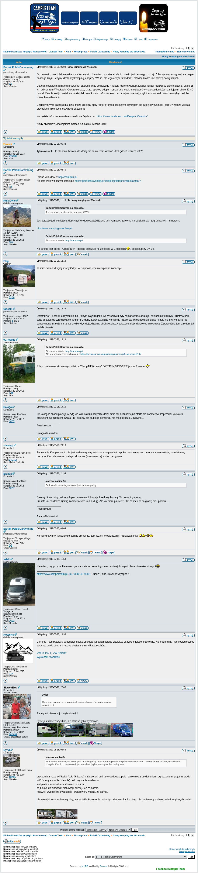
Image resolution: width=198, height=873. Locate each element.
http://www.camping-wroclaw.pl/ (54, 228)
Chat (139, 39)
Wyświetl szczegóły (13, 138)
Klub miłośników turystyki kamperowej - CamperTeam (33, 51)
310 (15, 460)
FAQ (46, 39)
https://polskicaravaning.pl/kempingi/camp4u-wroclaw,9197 (108, 180)
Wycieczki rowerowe (48, 657)
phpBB (84, 866)
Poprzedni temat (165, 51)
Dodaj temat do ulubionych (182, 849)
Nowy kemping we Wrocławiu (129, 51)
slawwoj (8, 445)
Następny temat (186, 51)
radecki (7, 308)
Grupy (87, 39)
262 (11, 734)
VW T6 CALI (44, 653)
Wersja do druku (187, 851)
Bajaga (7, 407)
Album (128, 39)
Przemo (103, 866)
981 (15, 156)
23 (12, 393)
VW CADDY (60, 653)
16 (10, 242)
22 (13, 621)
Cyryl (6, 750)
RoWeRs (8, 634)
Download (151, 39)
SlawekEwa (10, 687)
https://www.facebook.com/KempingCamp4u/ (122, 116)
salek (6, 559)
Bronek (7, 144)
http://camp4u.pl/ (67, 177)
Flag (6, 261)
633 (15, 734)
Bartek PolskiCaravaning (18, 67)
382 (11, 777)
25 (14, 777)
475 (11, 156)
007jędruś (9, 339)
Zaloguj (115, 39)
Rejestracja (100, 39)
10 (13, 297)
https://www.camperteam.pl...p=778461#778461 (64, 574)
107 (11, 421)
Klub (69, 51)
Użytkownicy (72, 39)
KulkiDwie (9, 200)
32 (10, 297)
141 (11, 460)
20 (10, 621)
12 (10, 674)
